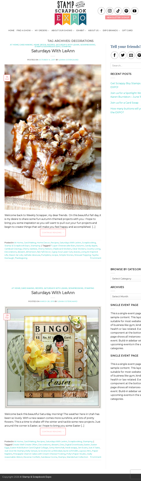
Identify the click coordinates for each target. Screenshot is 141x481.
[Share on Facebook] (114, 55)
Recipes (51, 45)
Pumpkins (46, 255)
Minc (89, 451)
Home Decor (40, 45)
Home (11, 30)
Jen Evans (83, 448)
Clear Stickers (79, 249)
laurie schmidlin (70, 451)
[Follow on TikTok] (118, 11)
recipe (55, 255)
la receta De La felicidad (50, 451)
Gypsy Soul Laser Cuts (62, 252)
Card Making (26, 45)
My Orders (42, 30)
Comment (95, 258)
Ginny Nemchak (56, 448)
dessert (21, 252)
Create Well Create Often (25, 444)
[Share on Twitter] (123, 55)
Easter (87, 444)
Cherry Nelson (45, 249)
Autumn (80, 246)
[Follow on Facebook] (101, 11)
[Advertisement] (59, 272)
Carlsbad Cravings (13, 249)
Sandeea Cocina (49, 457)
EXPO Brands (111, 30)
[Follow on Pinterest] (126, 11)
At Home (14, 45)
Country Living (93, 249)
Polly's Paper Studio (76, 454)
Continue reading (53, 232)
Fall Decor (46, 252)
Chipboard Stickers (62, 249)
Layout (82, 451)
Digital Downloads (74, 444)
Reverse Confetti (32, 457)
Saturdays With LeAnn (67, 45)
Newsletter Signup (118, 17)
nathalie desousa (32, 255)
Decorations (11, 252)
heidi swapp (71, 448)
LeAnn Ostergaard (69, 60)
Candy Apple (91, 246)
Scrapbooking (87, 45)
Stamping (66, 47)
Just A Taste (94, 448)
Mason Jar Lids (16, 255)
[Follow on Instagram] (110, 11)
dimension (31, 252)
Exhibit (81, 30)
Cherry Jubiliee (30, 249)
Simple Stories (66, 255)
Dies (62, 444)
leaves (77, 252)
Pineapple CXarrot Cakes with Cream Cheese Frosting (39, 454)
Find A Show (25, 30)
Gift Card (127, 30)
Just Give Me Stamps (15, 451)
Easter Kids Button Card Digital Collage (29, 448)
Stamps (62, 457)
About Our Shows (62, 30)
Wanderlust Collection (77, 457)
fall (38, 252)
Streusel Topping (82, 255)
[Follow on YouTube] (134, 11)
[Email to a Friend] (131, 55)
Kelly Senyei (31, 451)
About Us (94, 30)
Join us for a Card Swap (124, 102)
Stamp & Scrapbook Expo (48, 47)
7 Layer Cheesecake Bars (63, 246)
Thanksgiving (21, 258)
